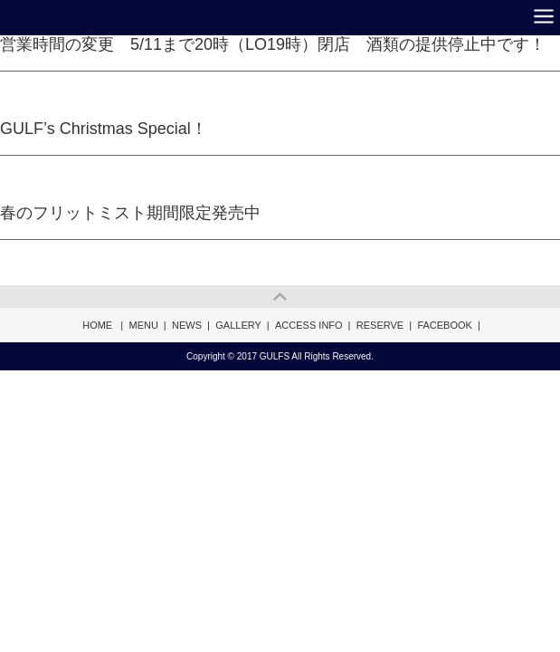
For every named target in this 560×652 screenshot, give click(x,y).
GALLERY (238, 325)
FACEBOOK (444, 325)
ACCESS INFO (309, 325)
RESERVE (379, 325)
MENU (142, 325)
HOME (97, 325)
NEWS (187, 325)
